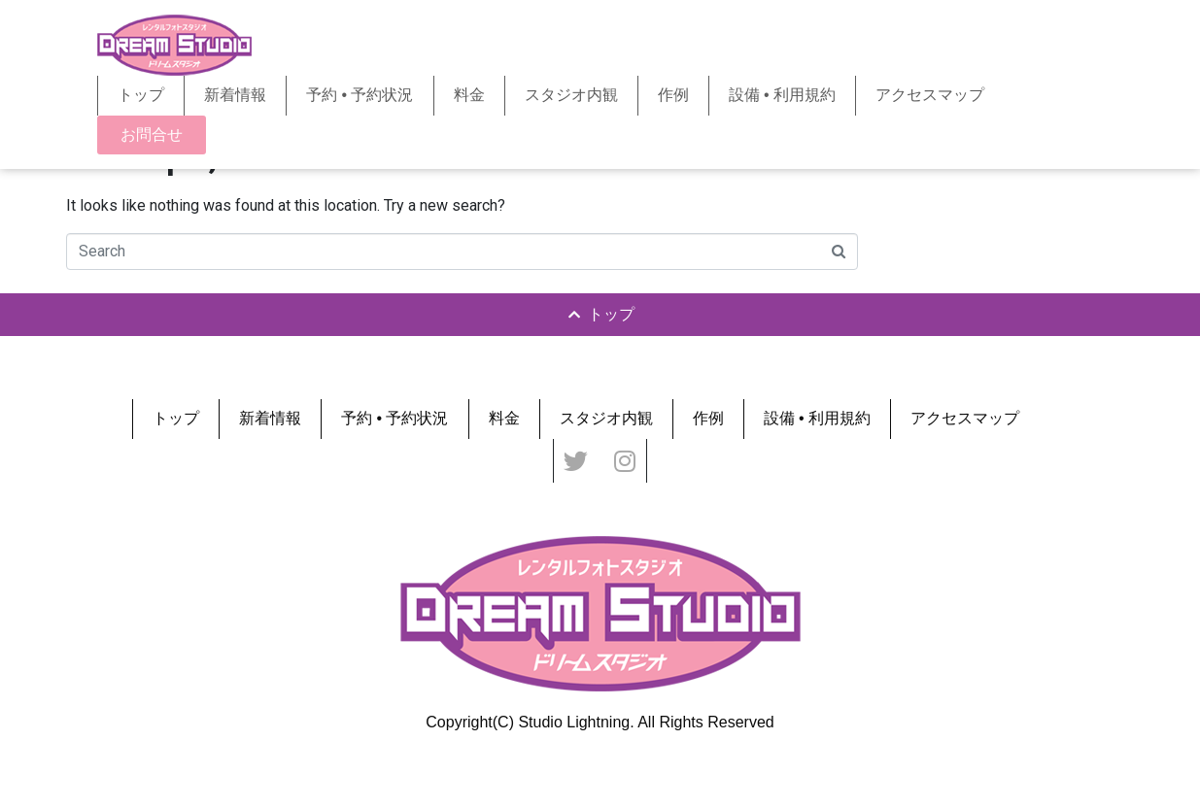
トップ (141, 94)
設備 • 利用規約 (783, 94)
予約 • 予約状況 (360, 94)
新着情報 (235, 94)
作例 (673, 94)
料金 (469, 94)
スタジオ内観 (571, 94)
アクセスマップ (929, 94)
